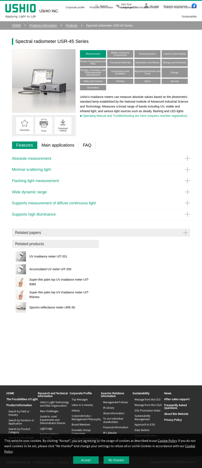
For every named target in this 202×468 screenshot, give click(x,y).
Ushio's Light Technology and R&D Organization (54, 403)
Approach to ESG (145, 424)
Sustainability (189, 16)
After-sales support (176, 399)
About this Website (176, 414)
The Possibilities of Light (22, 399)
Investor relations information (180, 7)
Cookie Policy (167, 440)
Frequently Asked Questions (175, 406)
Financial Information (115, 427)
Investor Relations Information (112, 394)
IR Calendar (110, 432)
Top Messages (80, 399)
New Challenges (49, 411)
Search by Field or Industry (19, 412)
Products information (101, 7)
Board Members (81, 424)
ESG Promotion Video (148, 410)
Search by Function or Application (21, 421)
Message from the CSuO (148, 405)
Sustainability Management (142, 417)
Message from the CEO (148, 399)
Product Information (19, 405)
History (76, 410)
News (167, 393)
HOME (10, 393)
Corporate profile (75, 7)
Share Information (113, 413)
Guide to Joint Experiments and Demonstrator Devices (52, 419)
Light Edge (46, 428)
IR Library (108, 407)
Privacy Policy (173, 420)
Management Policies (115, 402)
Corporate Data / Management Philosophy (86, 417)
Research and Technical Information (138, 7)
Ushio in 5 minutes (82, 405)
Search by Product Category (19, 430)
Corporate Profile (81, 393)
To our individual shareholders (113, 420)
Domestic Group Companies (81, 431)
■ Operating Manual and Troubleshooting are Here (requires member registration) (133, 115)
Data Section (142, 430)
